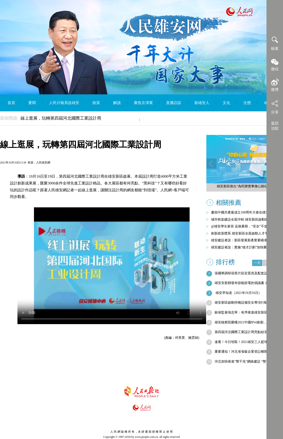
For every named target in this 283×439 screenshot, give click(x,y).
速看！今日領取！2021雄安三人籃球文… (244, 342)
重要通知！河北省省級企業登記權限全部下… (248, 351)
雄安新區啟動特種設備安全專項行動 (241, 302)
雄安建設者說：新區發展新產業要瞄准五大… (244, 240)
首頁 (11, 103)
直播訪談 (173, 103)
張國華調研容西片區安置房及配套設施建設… (248, 273)
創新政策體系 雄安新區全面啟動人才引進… (243, 233)
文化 (226, 103)
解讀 (117, 103)
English (152, 120)
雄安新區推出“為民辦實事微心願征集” (244, 186)
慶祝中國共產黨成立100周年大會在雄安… (241, 212)
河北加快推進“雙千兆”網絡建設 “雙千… (244, 361)
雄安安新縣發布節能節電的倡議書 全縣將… (246, 283)
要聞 (32, 103)
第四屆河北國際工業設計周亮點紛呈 (241, 332)
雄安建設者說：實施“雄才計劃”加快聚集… (242, 247)
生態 (247, 103)
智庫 (129, 120)
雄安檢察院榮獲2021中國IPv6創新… (241, 322)
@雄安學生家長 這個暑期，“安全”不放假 (241, 226)
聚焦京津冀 (143, 103)
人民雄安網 (43, 162)
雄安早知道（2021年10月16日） (238, 293)
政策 (96, 103)
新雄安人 (201, 103)
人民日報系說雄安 (64, 103)
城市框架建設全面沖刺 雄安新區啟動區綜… (243, 219)
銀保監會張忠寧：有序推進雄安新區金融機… (248, 312)
